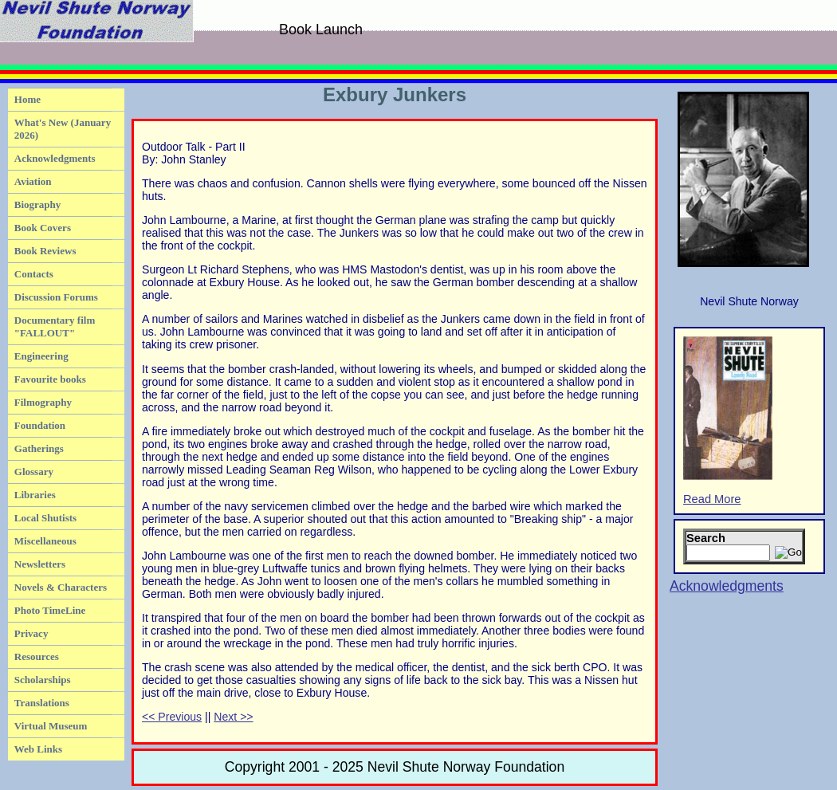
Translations (41, 703)
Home (27, 99)
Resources (36, 656)
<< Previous (172, 716)
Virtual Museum (51, 726)
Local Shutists (45, 518)
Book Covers (42, 228)
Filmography (43, 402)
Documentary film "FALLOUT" (54, 326)
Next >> (233, 716)
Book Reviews (45, 251)
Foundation (39, 425)
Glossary (33, 472)
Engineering (41, 356)
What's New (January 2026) (62, 128)
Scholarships (42, 680)
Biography (37, 204)
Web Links (38, 749)
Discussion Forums (56, 297)
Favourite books (50, 379)
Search (705, 538)
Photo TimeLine (49, 610)
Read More (727, 420)
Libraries (35, 495)
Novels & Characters (60, 587)
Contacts (33, 274)
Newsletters (39, 564)
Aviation (33, 181)
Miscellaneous (45, 541)
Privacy (31, 633)
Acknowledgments (55, 158)
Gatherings (39, 448)
